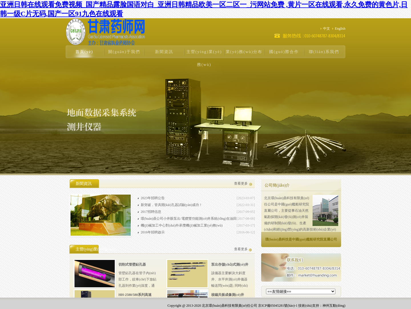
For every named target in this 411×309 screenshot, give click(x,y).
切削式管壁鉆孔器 (132, 264)
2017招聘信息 (151, 212)
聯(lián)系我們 (324, 52)
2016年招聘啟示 (153, 232)
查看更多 (241, 183)
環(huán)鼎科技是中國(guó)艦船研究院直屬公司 (301, 239)
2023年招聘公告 (153, 198)
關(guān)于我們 (124, 52)
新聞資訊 (164, 52)
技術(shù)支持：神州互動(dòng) (321, 306)
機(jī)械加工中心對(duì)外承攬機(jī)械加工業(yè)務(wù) (182, 225)
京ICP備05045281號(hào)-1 (277, 306)
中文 (325, 29)
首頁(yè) (84, 52)
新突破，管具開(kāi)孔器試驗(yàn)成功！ (171, 205)
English (338, 29)
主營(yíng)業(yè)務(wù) (204, 58)
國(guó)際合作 (284, 52)
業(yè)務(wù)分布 (244, 52)
